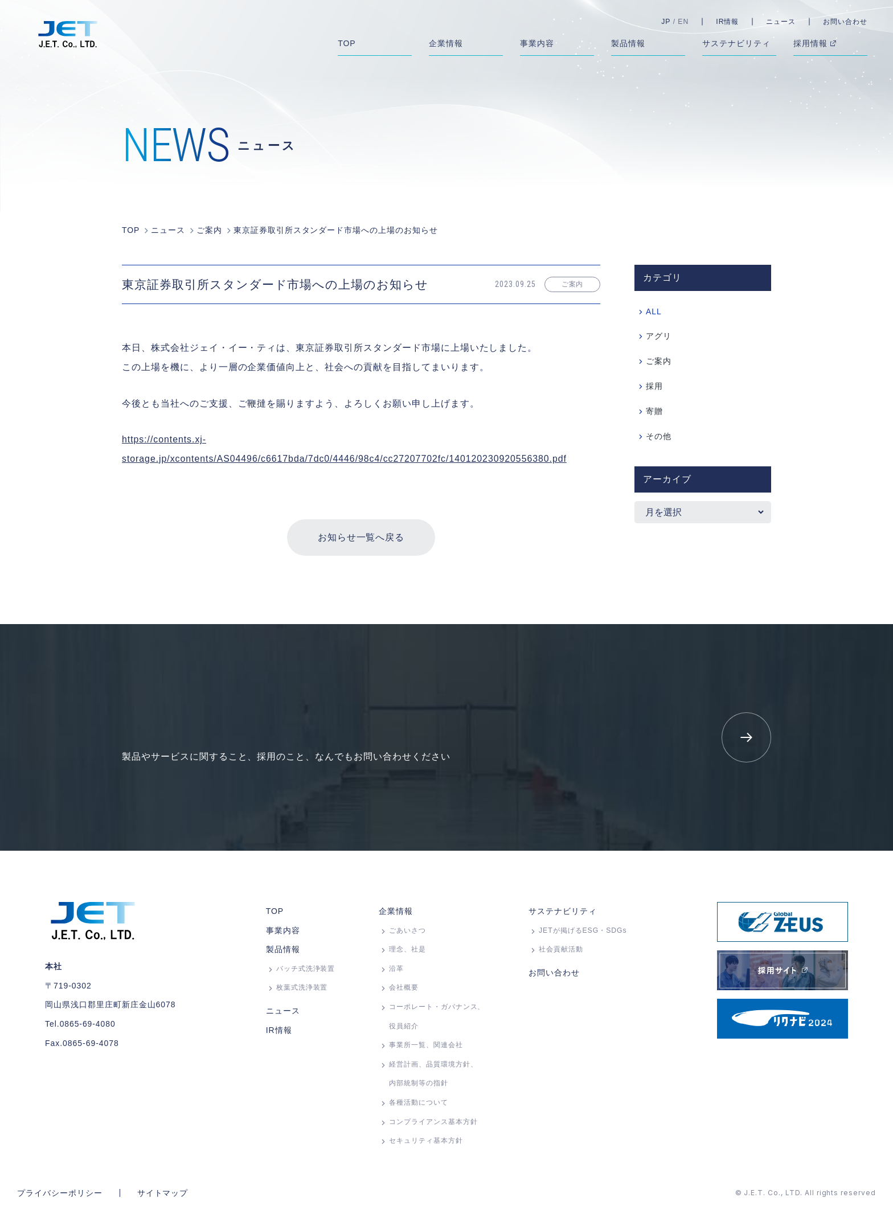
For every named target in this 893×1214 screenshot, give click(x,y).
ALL (654, 312)
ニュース (781, 22)
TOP (275, 911)
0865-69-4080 (88, 1023)
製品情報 (283, 949)
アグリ (658, 337)
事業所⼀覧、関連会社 (426, 1045)
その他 (658, 437)
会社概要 (404, 988)
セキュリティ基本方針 (426, 1141)
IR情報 (727, 22)
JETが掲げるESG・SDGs (583, 930)
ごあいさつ (407, 930)
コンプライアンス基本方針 (433, 1122)
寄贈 (654, 412)
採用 (654, 387)
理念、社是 (407, 949)
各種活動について (418, 1102)
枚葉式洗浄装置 (302, 988)
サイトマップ (163, 1192)
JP (665, 22)
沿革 (396, 969)
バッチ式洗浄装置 (305, 969)
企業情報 (396, 911)
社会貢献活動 (561, 949)
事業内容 (283, 930)
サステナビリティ (563, 911)
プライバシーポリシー (60, 1192)
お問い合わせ (845, 22)
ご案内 (658, 362)
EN (683, 22)
